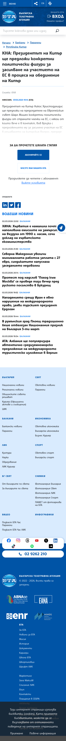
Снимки (40, 476)
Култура (6, 452)
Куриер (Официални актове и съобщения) (14, 403)
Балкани (20, 42)
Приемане (16, 733)
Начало (6, 42)
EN (43, 3)
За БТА (22, 630)
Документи (25, 648)
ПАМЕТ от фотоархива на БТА (48, 504)
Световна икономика (47, 426)
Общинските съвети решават (14, 396)
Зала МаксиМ (26, 680)
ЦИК (4, 409)
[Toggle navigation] (9, 3)
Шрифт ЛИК (26, 666)
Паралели (35, 42)
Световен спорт (44, 452)
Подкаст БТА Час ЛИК (14, 529)
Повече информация (43, 733)
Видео (6, 514)
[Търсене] (57, 30)
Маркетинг (25, 675)
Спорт (39, 445)
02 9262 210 (35, 554)
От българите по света (15, 484)
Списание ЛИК (26, 685)
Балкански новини (12, 426)
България (8, 377)
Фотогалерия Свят (46, 488)
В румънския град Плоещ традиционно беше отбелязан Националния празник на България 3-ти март (33, 325)
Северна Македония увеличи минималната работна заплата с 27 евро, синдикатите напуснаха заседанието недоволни (31, 259)
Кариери (24, 653)
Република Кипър (16, 47)
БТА (21, 624)
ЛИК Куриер (8, 466)
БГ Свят (7, 476)
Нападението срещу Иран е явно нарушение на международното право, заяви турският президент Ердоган (29, 303)
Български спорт (44, 457)
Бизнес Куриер (43, 435)
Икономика (43, 418)
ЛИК (4, 445)
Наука (5, 457)
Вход (58, 16)
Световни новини (45, 385)
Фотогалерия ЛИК (45, 493)
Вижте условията (33, 182)
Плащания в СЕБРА (29, 698)
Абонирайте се (33, 154)
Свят (38, 377)
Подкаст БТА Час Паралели (11, 524)
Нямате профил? (55, 21)
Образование (9, 462)
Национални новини (13, 385)
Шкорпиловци (26, 662)
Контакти (25, 694)
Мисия (22, 639)
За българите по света (15, 488)
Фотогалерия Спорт (46, 497)
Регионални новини (12, 389)
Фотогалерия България (48, 484)
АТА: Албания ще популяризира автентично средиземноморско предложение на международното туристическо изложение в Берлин (29, 347)
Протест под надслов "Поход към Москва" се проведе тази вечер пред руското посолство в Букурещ (30, 281)
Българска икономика (47, 431)
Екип (21, 689)
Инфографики (44, 514)
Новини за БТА (27, 634)
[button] (36, 3)
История (24, 643)
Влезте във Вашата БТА (33, 168)
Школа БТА (25, 657)
